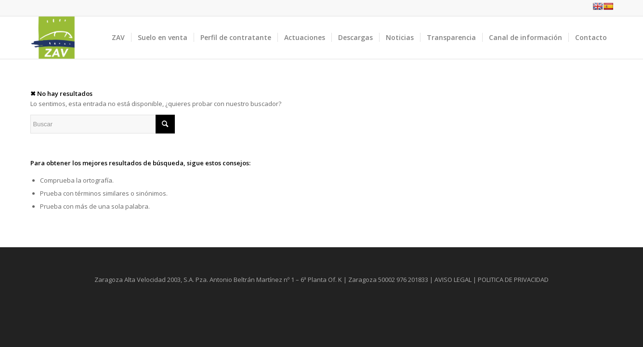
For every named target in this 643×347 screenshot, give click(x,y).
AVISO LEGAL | (455, 279)
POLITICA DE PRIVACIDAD (513, 279)
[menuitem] (118, 37)
